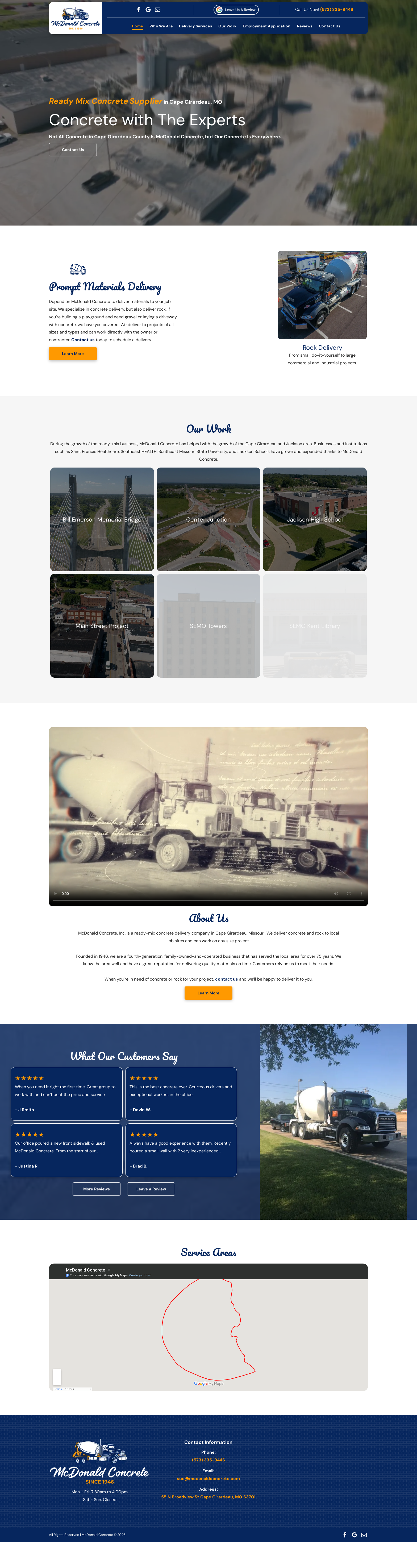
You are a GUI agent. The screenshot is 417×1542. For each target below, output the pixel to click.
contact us (226, 979)
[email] (158, 10)
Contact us (83, 340)
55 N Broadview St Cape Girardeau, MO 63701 (208, 1497)
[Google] (148, 10)
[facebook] (139, 10)
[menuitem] (137, 26)
